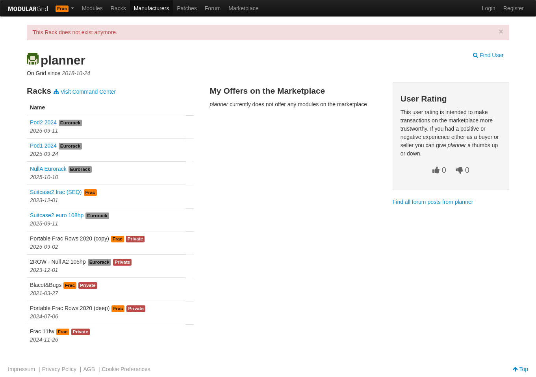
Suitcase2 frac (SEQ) (56, 192)
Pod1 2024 (43, 145)
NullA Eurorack (48, 169)
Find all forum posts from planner (433, 202)
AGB (89, 369)
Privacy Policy (59, 369)
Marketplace (243, 8)
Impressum (21, 369)
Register (513, 8)
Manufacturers (151, 8)
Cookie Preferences (126, 369)
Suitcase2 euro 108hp (56, 215)
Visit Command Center (85, 92)
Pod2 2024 (43, 122)
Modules (92, 8)
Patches (187, 8)
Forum (213, 8)
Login (488, 8)
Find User (488, 55)
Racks (118, 8)
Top (520, 369)
